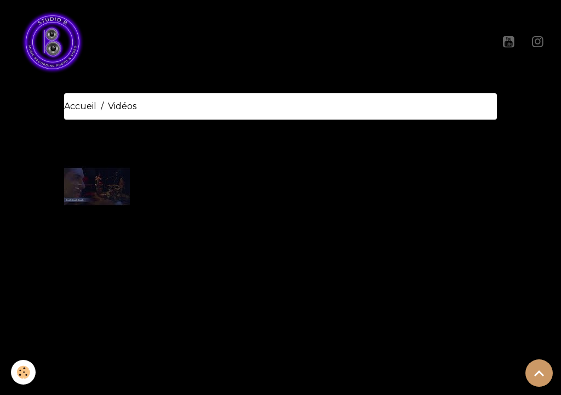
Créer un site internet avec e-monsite (280, 280)
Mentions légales (232, 329)
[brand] (55, 42)
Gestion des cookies (323, 329)
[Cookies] (23, 372)
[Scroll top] (539, 373)
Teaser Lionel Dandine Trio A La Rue (235, 167)
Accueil (80, 106)
